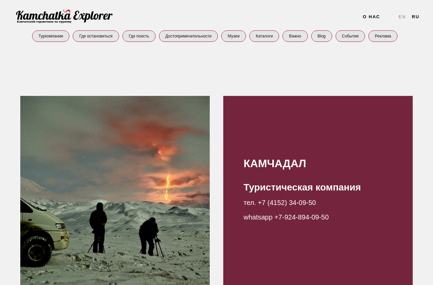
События (350, 36)
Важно (295, 36)
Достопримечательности (188, 36)
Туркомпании (51, 36)
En (402, 16)
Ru (415, 16)
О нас (371, 16)
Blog (322, 36)
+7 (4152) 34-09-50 (287, 202)
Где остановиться (95, 36)
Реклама (383, 36)
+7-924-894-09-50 (301, 217)
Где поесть (139, 36)
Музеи (234, 36)
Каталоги (264, 36)
